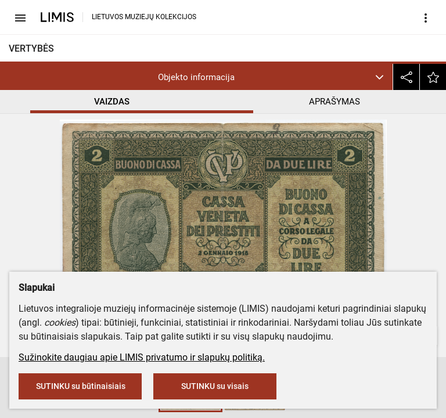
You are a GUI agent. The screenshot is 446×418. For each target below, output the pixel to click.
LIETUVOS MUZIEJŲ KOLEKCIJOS (144, 17)
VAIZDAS (112, 101)
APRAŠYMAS (334, 101)
